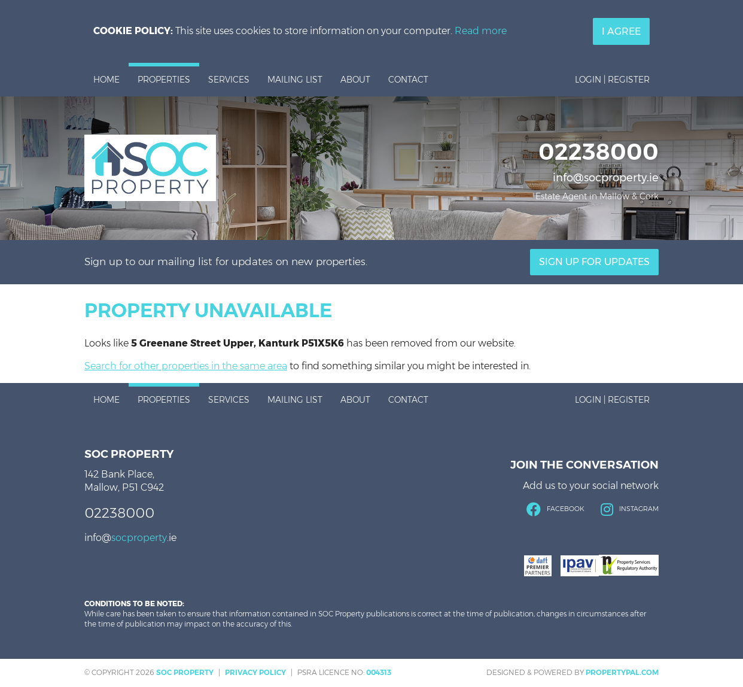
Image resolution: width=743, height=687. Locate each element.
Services (228, 79)
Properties (164, 79)
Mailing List (294, 79)
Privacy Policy (255, 672)
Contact (408, 79)
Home (106, 79)
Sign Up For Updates (594, 261)
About (355, 79)
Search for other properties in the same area (185, 366)
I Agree (621, 31)
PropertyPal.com (622, 672)
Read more (481, 31)
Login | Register (612, 79)
